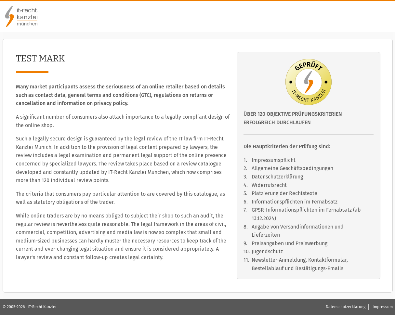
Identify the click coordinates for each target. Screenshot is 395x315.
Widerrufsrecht (269, 185)
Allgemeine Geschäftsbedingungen (292, 168)
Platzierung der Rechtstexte (284, 193)
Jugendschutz (267, 251)
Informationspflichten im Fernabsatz (294, 202)
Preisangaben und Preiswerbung (289, 243)
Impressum (383, 307)
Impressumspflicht (274, 160)
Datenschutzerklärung (277, 177)
